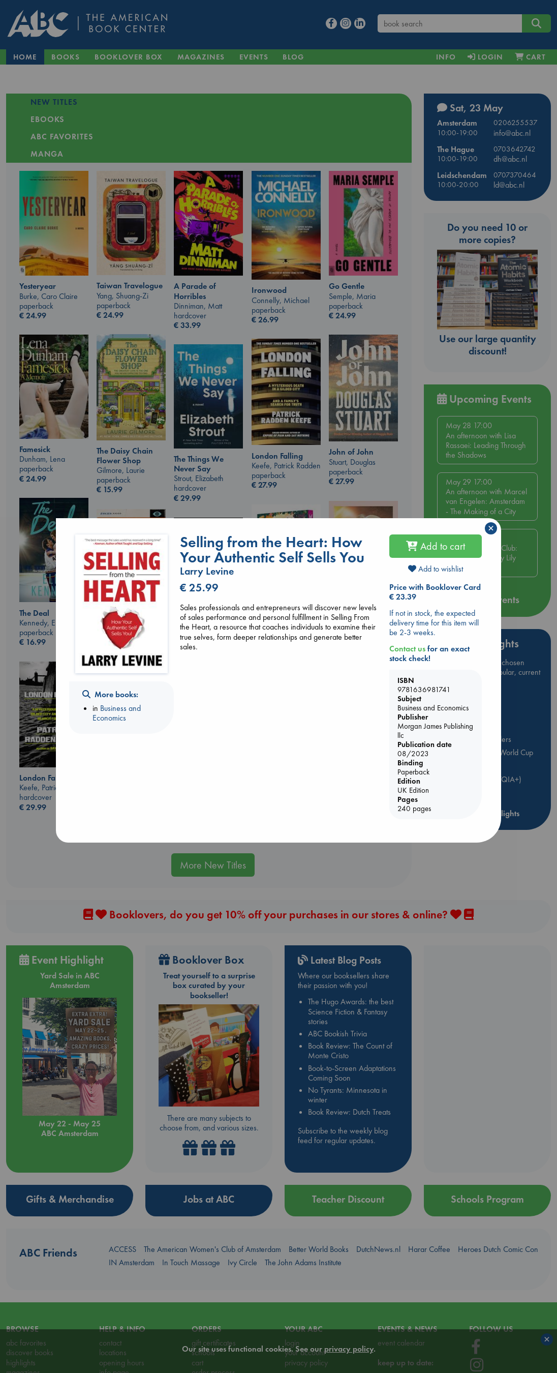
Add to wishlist (435, 569)
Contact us (407, 648)
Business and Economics (116, 713)
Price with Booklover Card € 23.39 (435, 592)
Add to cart (435, 546)
